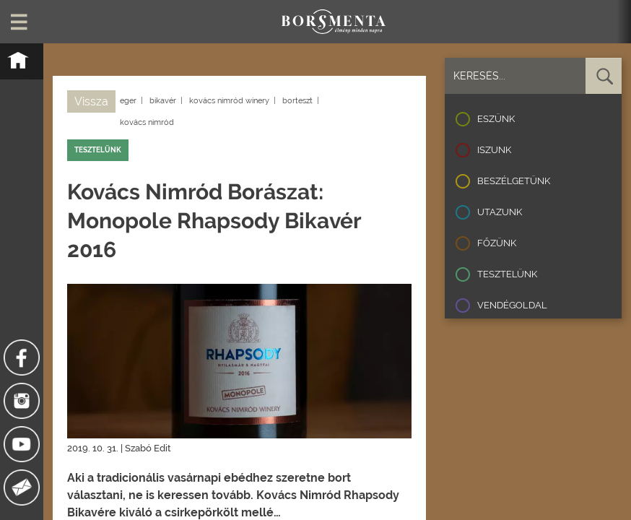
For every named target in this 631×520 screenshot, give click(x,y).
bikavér (162, 100)
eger (128, 100)
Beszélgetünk (513, 181)
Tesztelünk (507, 274)
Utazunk (499, 212)
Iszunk (494, 149)
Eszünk (496, 118)
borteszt (297, 100)
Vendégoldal (512, 305)
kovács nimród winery (229, 100)
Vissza (91, 101)
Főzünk (496, 243)
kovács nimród (147, 122)
